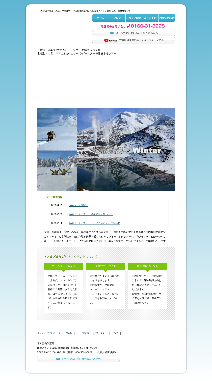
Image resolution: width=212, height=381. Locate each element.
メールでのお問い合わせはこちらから (133, 33)
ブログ (117, 17)
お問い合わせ (166, 17)
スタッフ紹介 (133, 17)
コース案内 (150, 17)
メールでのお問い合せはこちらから (78, 359)
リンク (115, 333)
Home (40, 333)
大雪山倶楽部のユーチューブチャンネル (134, 40)
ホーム (100, 17)
